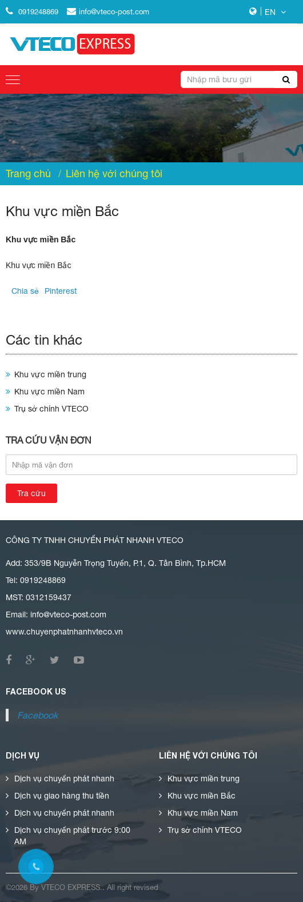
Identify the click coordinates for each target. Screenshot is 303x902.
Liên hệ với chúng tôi (114, 174)
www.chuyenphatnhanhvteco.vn (64, 631)
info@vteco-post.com (108, 11)
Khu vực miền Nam (49, 391)
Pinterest (61, 291)
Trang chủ (28, 174)
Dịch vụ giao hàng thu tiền (61, 795)
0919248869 (32, 11)
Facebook (37, 715)
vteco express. (71, 887)
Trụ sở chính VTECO (51, 408)
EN (275, 12)
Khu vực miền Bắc (202, 795)
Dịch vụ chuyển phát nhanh (64, 778)
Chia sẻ (25, 291)
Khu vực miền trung (50, 374)
